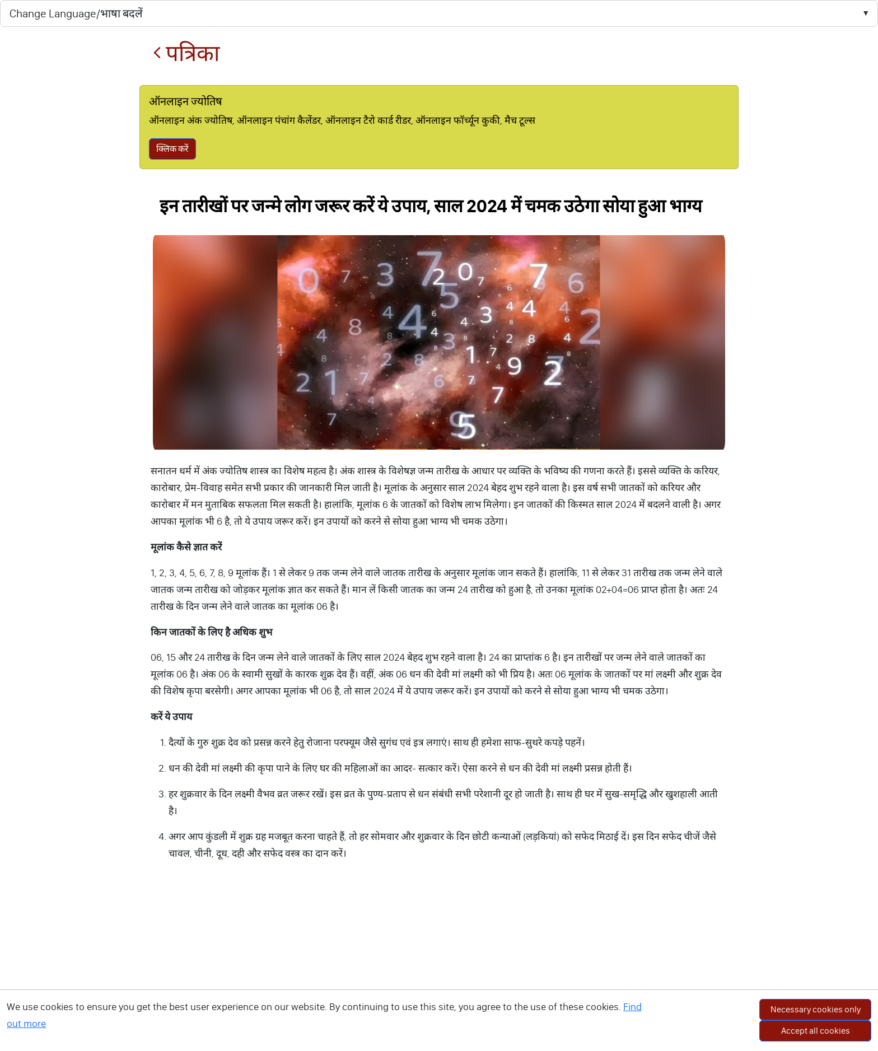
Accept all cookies (815, 1030)
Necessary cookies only (815, 1009)
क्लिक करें (172, 148)
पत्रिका (186, 53)
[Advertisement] (439, 967)
